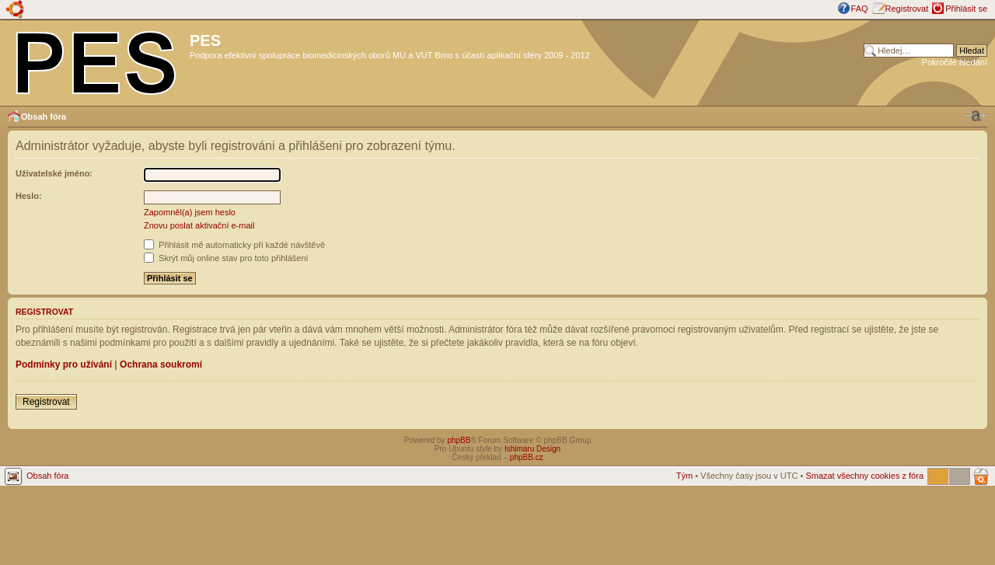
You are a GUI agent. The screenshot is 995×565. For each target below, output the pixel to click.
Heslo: (29, 196)
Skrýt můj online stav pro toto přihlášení (226, 258)
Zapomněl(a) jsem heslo (190, 212)
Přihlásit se (966, 8)
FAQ (859, 8)
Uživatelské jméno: (54, 173)
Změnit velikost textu (975, 115)
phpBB (458, 440)
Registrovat (907, 8)
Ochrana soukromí (161, 364)
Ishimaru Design (532, 449)
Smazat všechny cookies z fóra (864, 475)
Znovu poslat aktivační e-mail (199, 225)
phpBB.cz (526, 457)
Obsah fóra (43, 116)
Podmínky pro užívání (64, 364)
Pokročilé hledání (954, 62)
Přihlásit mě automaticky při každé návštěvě (234, 244)
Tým (684, 475)
